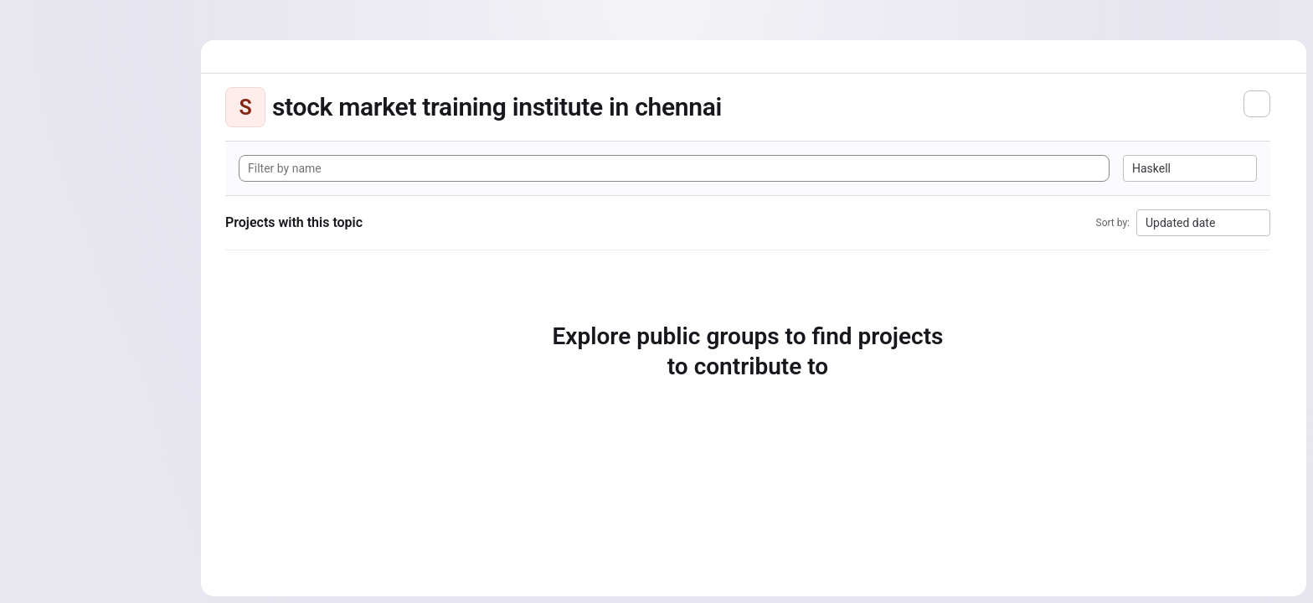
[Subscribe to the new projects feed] (1256, 103)
